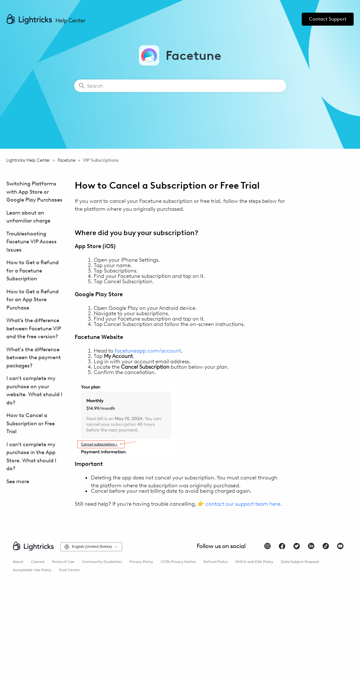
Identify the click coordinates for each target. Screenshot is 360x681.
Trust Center (69, 570)
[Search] (180, 85)
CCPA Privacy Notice (178, 561)
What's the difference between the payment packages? (33, 357)
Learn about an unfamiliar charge (28, 216)
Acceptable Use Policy (32, 570)
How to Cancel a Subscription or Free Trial (30, 423)
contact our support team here (242, 504)
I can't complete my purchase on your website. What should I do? (34, 390)
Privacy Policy (141, 561)
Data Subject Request (300, 561)
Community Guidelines (102, 561)
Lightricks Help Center (28, 160)
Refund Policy (216, 561)
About (18, 561)
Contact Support (327, 19)
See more (17, 481)
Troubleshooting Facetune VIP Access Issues (31, 241)
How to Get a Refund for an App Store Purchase (32, 299)
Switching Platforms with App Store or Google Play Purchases (34, 191)
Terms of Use (63, 561)
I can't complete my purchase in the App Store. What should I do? (31, 456)
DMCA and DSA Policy (254, 561)
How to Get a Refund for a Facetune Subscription (32, 270)
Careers (37, 561)
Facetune (66, 160)
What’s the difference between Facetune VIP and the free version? (33, 328)
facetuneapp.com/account (148, 350)
